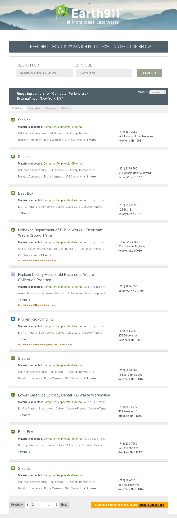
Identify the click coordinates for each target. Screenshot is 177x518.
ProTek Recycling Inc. (36, 319)
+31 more (24, 339)
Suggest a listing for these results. (129, 505)
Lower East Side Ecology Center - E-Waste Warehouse (64, 395)
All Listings (18, 108)
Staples (24, 120)
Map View (34, 108)
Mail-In (65, 108)
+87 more (24, 299)
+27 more (24, 415)
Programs (51, 108)
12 (55, 504)
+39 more (24, 213)
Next (64, 504)
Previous (17, 504)
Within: (152, 92)
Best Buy (25, 193)
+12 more (90, 488)
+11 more (90, 139)
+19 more (45, 255)
